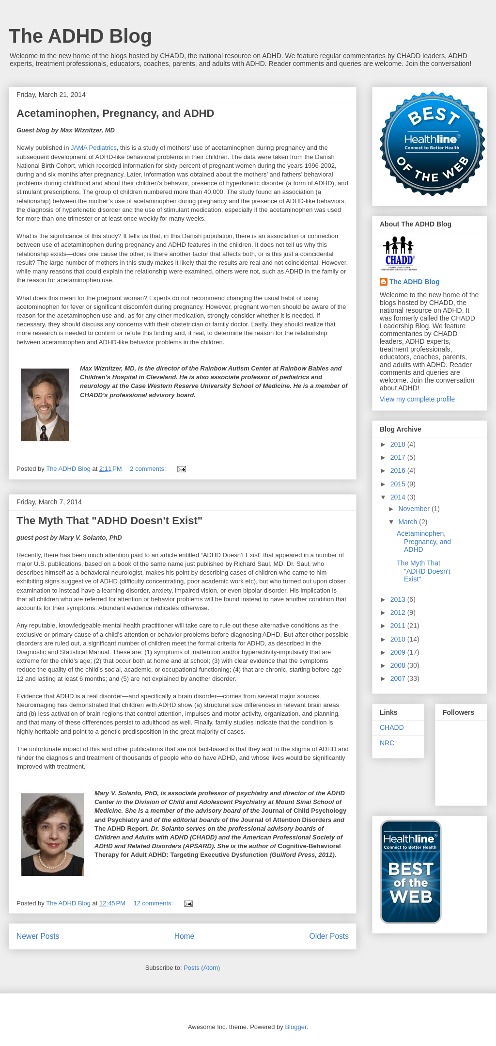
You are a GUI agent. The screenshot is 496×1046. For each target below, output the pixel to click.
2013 (398, 599)
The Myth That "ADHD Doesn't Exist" (109, 521)
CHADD (392, 727)
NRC (387, 743)
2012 (398, 612)
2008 (398, 665)
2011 (398, 625)
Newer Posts (37, 936)
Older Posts (329, 936)
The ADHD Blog (80, 36)
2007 (398, 678)
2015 (398, 484)
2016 (398, 470)
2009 (398, 652)
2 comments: (149, 468)
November (414, 509)
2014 (398, 497)
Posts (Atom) (202, 967)
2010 (398, 639)
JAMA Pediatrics (92, 147)
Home (184, 936)
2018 (398, 444)
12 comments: (154, 903)
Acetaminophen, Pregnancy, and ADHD (115, 113)
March (408, 522)
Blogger (295, 1026)
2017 (398, 457)
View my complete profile (417, 399)
